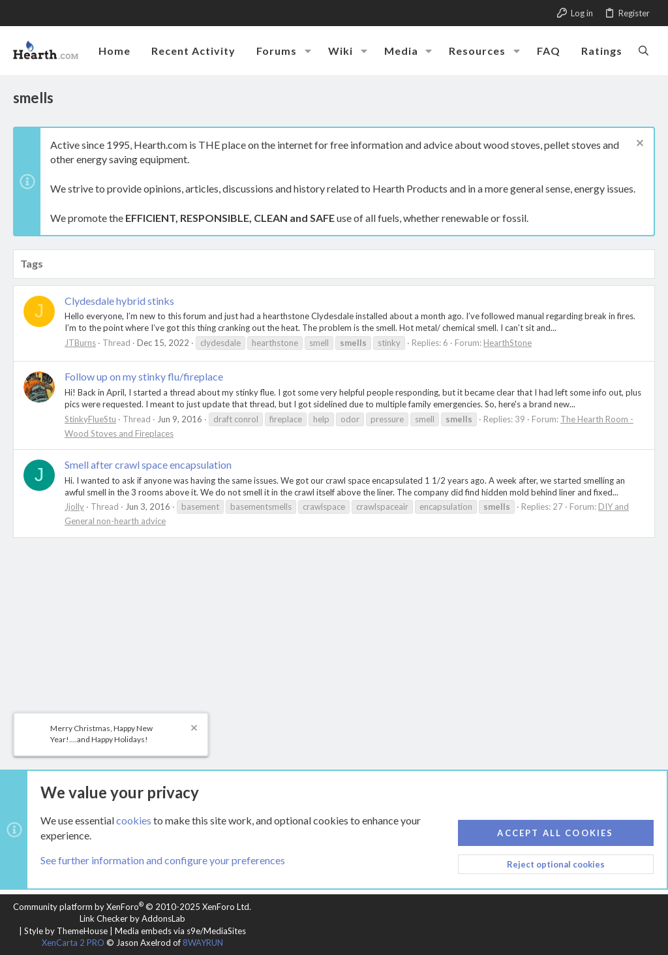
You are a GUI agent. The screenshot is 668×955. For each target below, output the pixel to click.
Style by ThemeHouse (66, 931)
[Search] (643, 50)
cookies (133, 820)
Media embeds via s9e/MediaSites (180, 931)
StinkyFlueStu (90, 419)
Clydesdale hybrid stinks (119, 300)
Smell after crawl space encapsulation (148, 464)
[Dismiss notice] (638, 144)
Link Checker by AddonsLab (132, 918)
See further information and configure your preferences (162, 860)
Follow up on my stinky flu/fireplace (144, 376)
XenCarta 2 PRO (73, 942)
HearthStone (507, 342)
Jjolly (74, 506)
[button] (308, 51)
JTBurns (80, 342)
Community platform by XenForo (132, 906)
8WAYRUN (203, 942)
